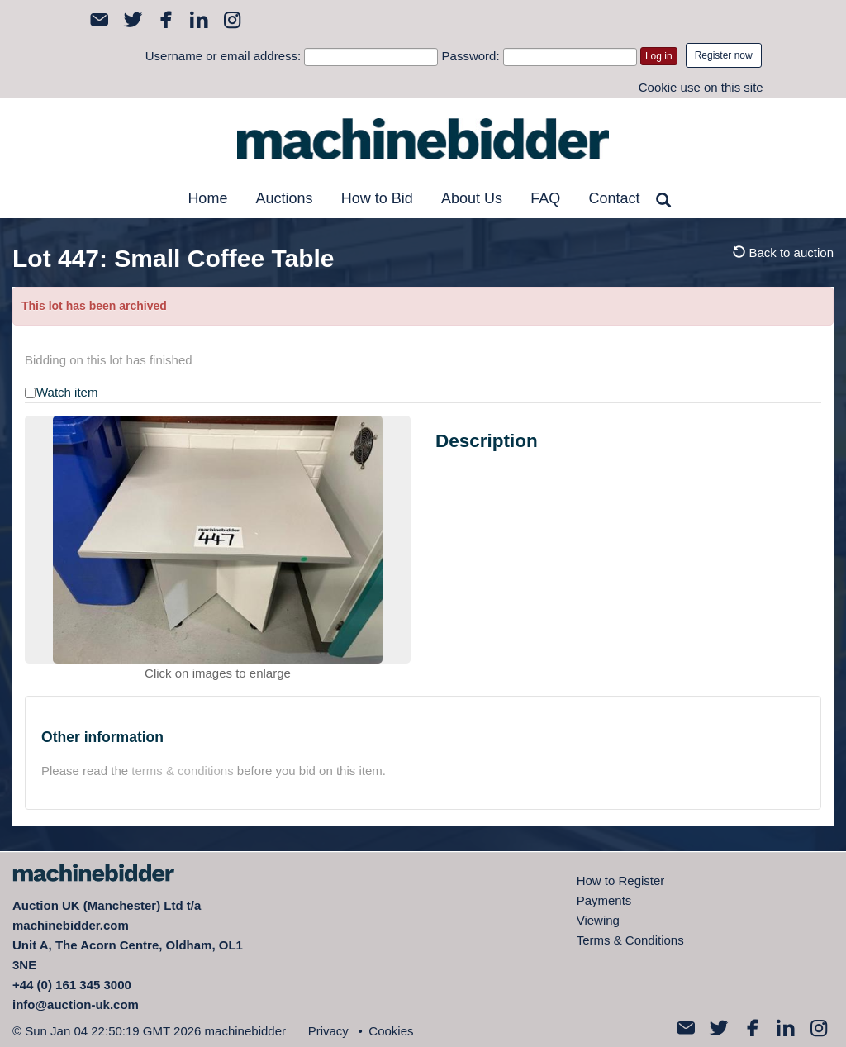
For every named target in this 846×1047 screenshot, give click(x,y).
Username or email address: (223, 56)
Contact (613, 198)
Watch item (66, 392)
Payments (604, 900)
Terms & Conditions (630, 940)
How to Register (621, 880)
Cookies (390, 1031)
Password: (471, 56)
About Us (471, 198)
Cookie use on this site (701, 87)
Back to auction (783, 252)
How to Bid (377, 198)
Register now (724, 55)
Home (207, 198)
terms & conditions (182, 771)
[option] (218, 540)
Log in (659, 56)
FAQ (545, 198)
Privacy (328, 1031)
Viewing (598, 920)
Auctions (284, 198)
